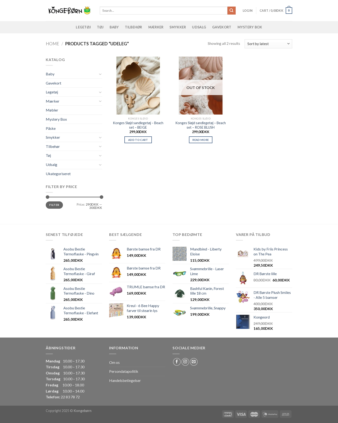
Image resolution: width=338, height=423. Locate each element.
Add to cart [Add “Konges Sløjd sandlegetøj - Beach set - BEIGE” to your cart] (138, 139)
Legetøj (83, 27)
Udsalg (199, 27)
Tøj (100, 27)
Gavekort (221, 27)
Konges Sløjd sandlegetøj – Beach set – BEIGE (138, 125)
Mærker (156, 27)
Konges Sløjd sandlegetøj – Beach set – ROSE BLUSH (200, 125)
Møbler (52, 110)
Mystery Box (250, 27)
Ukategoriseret (58, 173)
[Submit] (231, 11)
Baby (114, 27)
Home (52, 43)
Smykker (177, 27)
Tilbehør (133, 27)
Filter (54, 205)
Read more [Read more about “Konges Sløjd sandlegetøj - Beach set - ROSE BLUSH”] (200, 139)
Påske (51, 128)
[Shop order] (268, 43)
